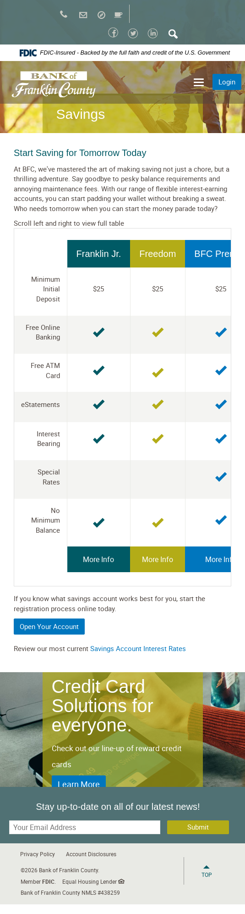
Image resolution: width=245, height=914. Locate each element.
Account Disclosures (91, 854)
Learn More (79, 784)
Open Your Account (49, 626)
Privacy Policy (37, 854)
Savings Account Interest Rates (138, 648)
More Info (98, 559)
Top (206, 874)
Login (226, 81)
